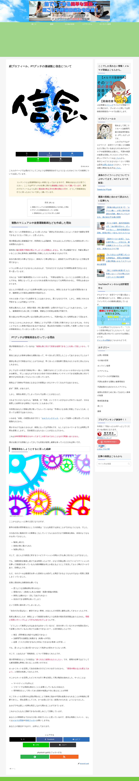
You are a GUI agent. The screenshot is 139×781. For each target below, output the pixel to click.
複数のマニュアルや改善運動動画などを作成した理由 (50, 201)
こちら (118, 158)
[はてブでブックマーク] (49, 154)
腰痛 (15, 778)
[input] (114, 464)
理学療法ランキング (104, 438)
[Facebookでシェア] (35, 154)
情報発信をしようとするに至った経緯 (46, 208)
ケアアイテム (34, 778)
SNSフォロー (30, 716)
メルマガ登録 (18, 716)
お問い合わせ (107, 165)
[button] (76, 154)
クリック (109, 105)
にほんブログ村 (103, 449)
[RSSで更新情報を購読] (52, 752)
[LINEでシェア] (63, 154)
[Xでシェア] (22, 154)
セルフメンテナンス (50, 413)
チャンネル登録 (103, 340)
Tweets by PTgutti (104, 189)
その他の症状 (23, 778)
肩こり (10, 778)
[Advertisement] (69, 43)
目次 (46, 197)
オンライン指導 (45, 778)
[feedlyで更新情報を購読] (47, 752)
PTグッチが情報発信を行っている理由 (45, 205)
